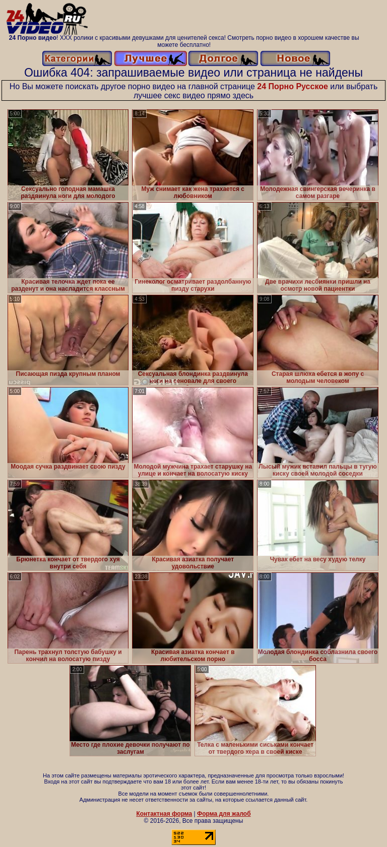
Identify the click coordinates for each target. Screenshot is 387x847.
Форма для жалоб (224, 813)
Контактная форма (164, 813)
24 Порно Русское (292, 86)
